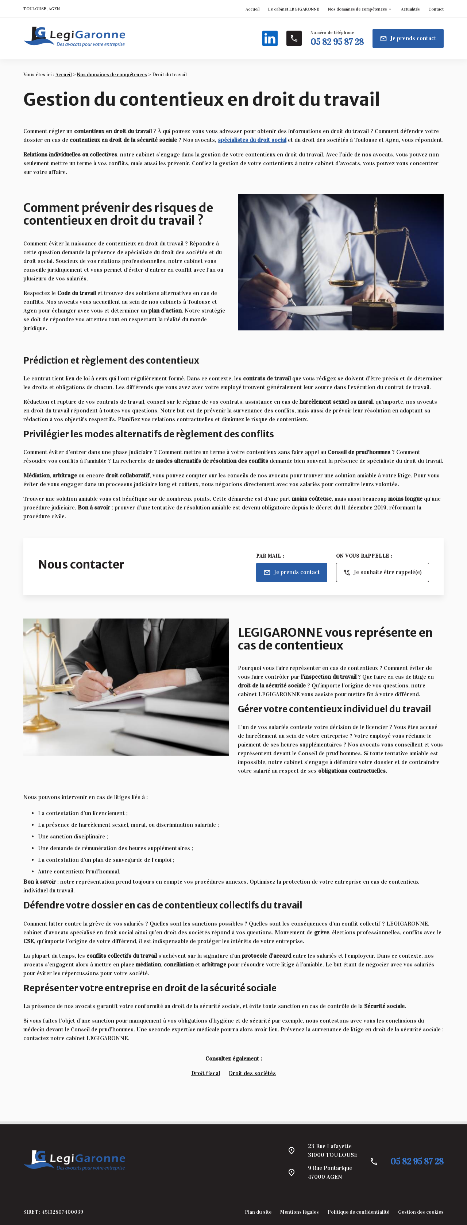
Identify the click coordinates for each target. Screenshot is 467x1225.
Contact (436, 9)
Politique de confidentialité (358, 1212)
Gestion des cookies (421, 1212)
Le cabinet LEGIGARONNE (293, 9)
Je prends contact (408, 38)
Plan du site (258, 1212)
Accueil (252, 9)
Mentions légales (299, 1212)
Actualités (410, 9)
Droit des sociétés (252, 1073)
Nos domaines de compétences (357, 9)
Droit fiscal (205, 1073)
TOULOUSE (34, 8)
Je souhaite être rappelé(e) (382, 572)
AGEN (54, 8)
